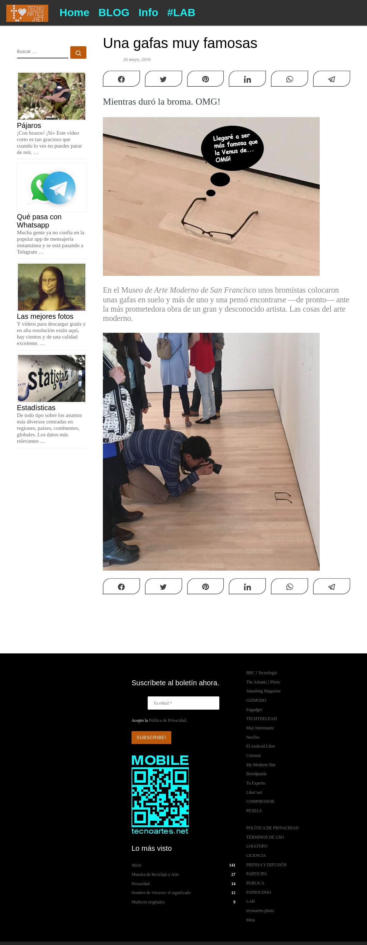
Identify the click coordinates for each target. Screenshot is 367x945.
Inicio (137, 865)
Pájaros (29, 125)
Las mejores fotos (45, 316)
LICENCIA (256, 855)
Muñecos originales (148, 902)
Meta (250, 919)
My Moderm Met (261, 764)
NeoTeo (252, 737)
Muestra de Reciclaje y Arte (155, 874)
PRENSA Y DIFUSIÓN (266, 864)
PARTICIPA (256, 873)
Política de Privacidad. (168, 720)
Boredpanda (256, 773)
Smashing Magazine (263, 691)
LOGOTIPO (256, 846)
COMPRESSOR (260, 801)
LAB (250, 901)
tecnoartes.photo (260, 910)
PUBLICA (255, 883)
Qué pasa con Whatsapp (39, 221)
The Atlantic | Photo (263, 682)
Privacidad (140, 883)
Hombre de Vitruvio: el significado (161, 892)
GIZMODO (256, 700)
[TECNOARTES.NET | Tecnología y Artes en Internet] (27, 12)
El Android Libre (260, 746)
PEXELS (254, 810)
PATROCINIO (258, 892)
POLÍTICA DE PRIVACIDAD (272, 827)
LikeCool (254, 792)
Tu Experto (255, 783)
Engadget (254, 709)
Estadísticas (36, 408)
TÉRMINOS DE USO (265, 837)
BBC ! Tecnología (261, 672)
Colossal (253, 755)
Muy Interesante (260, 727)
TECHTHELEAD (261, 718)
